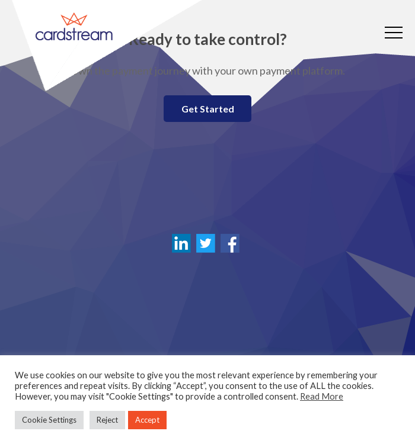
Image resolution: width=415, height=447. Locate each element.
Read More (321, 396)
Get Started (207, 108)
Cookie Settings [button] (49, 420)
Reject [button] (107, 420)
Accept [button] (147, 420)
